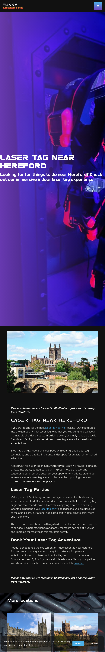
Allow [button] (78, 643)
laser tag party (49, 509)
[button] (98, 6)
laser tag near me (55, 428)
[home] (13, 6)
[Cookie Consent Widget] (52, 643)
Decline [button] (94, 643)
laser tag (79, 563)
